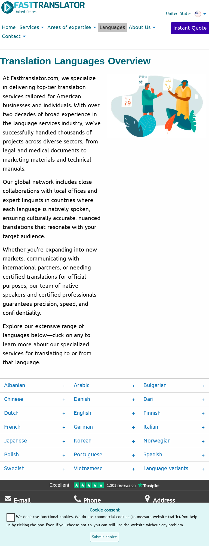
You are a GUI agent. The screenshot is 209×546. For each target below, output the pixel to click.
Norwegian (157, 441)
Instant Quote (190, 28)
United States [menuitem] (183, 13)
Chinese (13, 399)
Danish (82, 399)
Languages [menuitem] (112, 27)
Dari (148, 399)
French (12, 427)
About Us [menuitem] (140, 27)
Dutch (11, 413)
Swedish (14, 468)
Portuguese (88, 454)
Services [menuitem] (29, 27)
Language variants (165, 468)
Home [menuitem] (9, 27)
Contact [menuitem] (11, 36)
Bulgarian (155, 385)
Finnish (152, 413)
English (82, 413)
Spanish (152, 454)
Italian (150, 427)
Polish (11, 454)
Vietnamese (88, 468)
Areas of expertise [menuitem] (69, 27)
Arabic (81, 385)
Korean (82, 441)
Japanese (15, 441)
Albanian (14, 385)
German (83, 427)
